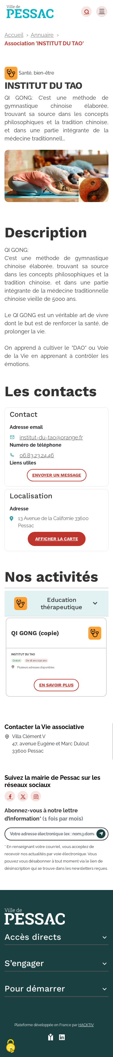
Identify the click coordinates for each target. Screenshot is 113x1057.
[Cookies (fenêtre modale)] (10, 1046)
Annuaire (42, 35)
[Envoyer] (100, 833)
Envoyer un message (56, 475)
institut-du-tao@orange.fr (51, 437)
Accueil (14, 35)
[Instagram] (35, 796)
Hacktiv (86, 1025)
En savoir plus (56, 685)
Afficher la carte (56, 538)
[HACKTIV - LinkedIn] (62, 1038)
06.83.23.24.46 (37, 455)
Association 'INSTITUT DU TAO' (44, 43)
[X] (22, 796)
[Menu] (101, 11)
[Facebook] (10, 796)
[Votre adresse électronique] (52, 834)
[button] (86, 11)
